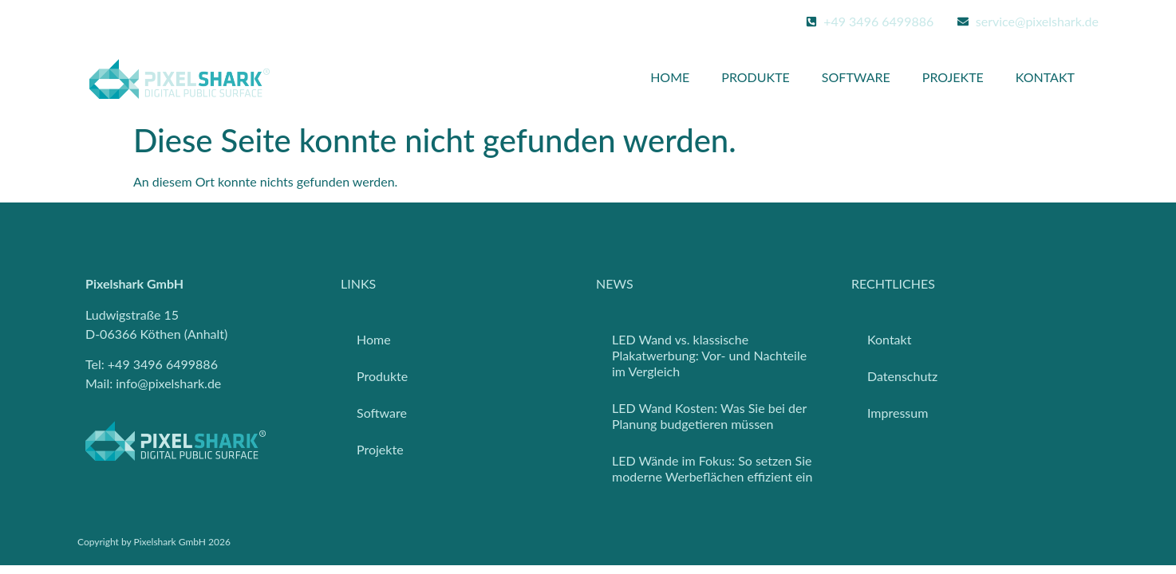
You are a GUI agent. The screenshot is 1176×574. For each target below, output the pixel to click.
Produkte (755, 77)
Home (669, 77)
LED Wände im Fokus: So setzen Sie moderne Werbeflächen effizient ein (712, 468)
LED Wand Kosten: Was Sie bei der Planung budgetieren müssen (709, 415)
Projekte (953, 77)
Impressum (897, 412)
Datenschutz (902, 375)
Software (856, 77)
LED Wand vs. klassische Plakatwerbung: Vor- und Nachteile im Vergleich (709, 355)
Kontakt (1045, 77)
